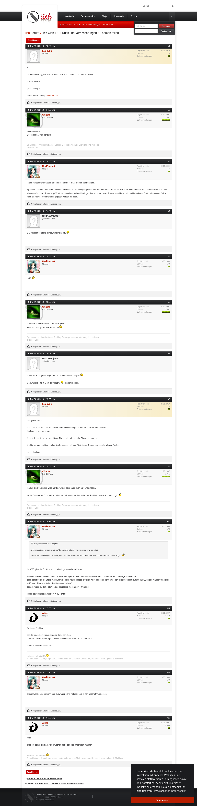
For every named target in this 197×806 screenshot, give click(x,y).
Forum (64, 25)
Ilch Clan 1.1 (73, 25)
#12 (168, 672)
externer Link (52, 96)
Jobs (44, 794)
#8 (169, 399)
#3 (169, 161)
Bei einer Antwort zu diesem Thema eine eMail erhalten (59, 783)
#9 (169, 466)
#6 (169, 302)
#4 (169, 211)
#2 (169, 110)
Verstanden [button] (162, 800)
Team (38, 794)
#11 (168, 608)
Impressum (60, 794)
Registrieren (166, 31)
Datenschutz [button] (178, 791)
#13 (168, 718)
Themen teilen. (107, 25)
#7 (169, 354)
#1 (169, 46)
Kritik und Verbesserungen (90, 25)
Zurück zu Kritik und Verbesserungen (44, 778)
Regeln (51, 794)
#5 (169, 256)
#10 (168, 522)
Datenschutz (72, 794)
